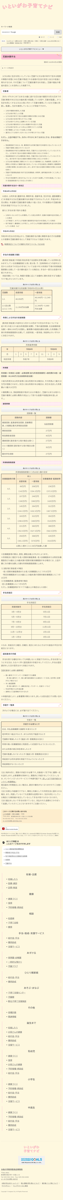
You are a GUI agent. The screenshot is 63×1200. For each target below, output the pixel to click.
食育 (10, 903)
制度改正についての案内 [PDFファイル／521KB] (24, 244)
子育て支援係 (15, 814)
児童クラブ (13, 966)
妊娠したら (13, 879)
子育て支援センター (17, 993)
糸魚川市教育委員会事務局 (12, 1169)
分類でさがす (18, 41)
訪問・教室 (12, 888)
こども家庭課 (6, 814)
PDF (60, 37)
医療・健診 (12, 883)
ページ (52, 37)
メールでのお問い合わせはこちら (12, 821)
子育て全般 (13, 923)
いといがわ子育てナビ (53, 41)
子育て (36, 41)
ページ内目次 (9, 68)
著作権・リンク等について (50, 1183)
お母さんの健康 (15, 1032)
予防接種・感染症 (15, 907)
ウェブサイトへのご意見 (20, 1186)
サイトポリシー (6, 1186)
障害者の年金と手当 (12, 852)
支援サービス (14, 947)
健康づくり (13, 899)
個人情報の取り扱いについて (30, 1183)
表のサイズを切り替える (31, 284)
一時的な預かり (15, 962)
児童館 (11, 997)
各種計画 (12, 1012)
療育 (10, 927)
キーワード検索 (6, 27)
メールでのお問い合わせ (9, 1179)
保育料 (7, 860)
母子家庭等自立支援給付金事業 (16, 856)
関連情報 (12, 1017)
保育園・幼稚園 (14, 958)
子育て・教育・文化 (28, 41)
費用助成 (12, 942)
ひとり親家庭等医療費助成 (14, 849)
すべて (43, 37)
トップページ (10, 41)
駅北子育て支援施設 (17, 1001)
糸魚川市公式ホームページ (10, 1183)
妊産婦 (11, 918)
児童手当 (8, 863)
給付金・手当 (18, 43)
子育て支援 (43, 41)
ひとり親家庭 (10, 43)
